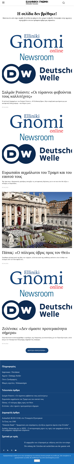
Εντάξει (37, 460)
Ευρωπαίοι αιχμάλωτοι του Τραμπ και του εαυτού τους (37, 174)
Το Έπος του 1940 (9, 422)
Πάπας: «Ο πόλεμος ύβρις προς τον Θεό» (36, 252)
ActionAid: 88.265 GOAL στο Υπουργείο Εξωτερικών (22, 418)
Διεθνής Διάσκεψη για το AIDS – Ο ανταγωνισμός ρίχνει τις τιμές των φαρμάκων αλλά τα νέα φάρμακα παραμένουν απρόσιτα (36, 429)
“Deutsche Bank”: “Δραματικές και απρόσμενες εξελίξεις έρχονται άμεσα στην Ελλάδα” (35, 425)
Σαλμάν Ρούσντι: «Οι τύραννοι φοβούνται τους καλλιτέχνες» (36, 94)
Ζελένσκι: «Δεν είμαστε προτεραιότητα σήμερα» (34, 330)
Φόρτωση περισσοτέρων (37, 350)
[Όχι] (71, 459)
